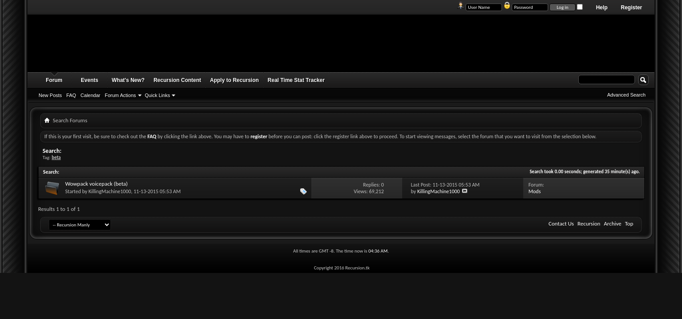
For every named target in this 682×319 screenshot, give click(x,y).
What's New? (128, 80)
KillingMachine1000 (110, 191)
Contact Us (561, 223)
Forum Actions (120, 95)
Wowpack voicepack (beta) (96, 183)
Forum (54, 80)
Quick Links (157, 95)
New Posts (50, 95)
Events (89, 80)
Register (631, 7)
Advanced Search (626, 94)
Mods (535, 191)
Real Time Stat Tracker (296, 80)
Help (602, 7)
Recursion (588, 223)
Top (629, 223)
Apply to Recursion (234, 80)
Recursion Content (177, 80)
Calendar (91, 95)
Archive (612, 223)
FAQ (71, 95)
